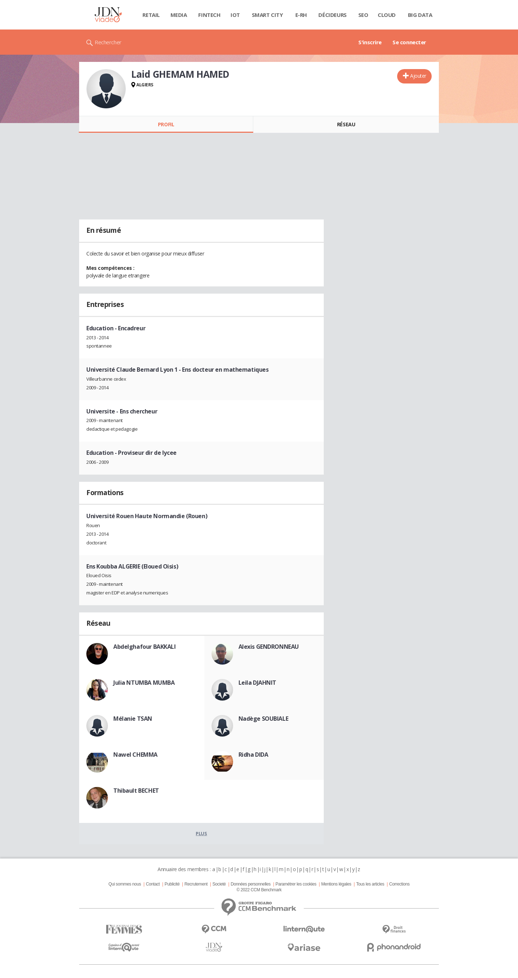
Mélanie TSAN (132, 719)
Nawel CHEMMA (135, 755)
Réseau (346, 124)
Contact (153, 884)
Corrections (399, 884)
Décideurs (332, 14)
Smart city (267, 14)
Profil (166, 124)
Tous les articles (370, 884)
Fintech (209, 14)
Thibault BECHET (136, 790)
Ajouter (418, 75)
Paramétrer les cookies (296, 884)
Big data (420, 14)
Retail (150, 14)
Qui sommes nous (124, 884)
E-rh (301, 14)
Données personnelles (251, 884)
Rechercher (108, 42)
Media (179, 14)
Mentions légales (336, 884)
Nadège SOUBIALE (263, 719)
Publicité (172, 884)
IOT (235, 14)
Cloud (387, 14)
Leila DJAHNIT (257, 683)
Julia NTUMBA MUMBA (143, 683)
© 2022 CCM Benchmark (258, 889)
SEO (363, 14)
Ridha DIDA (253, 755)
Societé (219, 884)
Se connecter (409, 42)
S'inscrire (370, 42)
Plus (201, 833)
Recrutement (196, 884)
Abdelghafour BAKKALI (144, 647)
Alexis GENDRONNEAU (268, 647)
